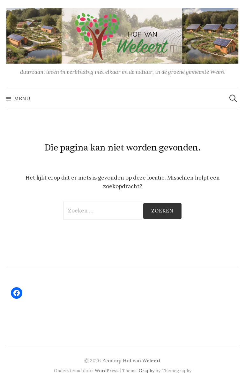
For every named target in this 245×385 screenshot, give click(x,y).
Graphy (146, 370)
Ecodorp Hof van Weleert (131, 361)
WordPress (107, 370)
